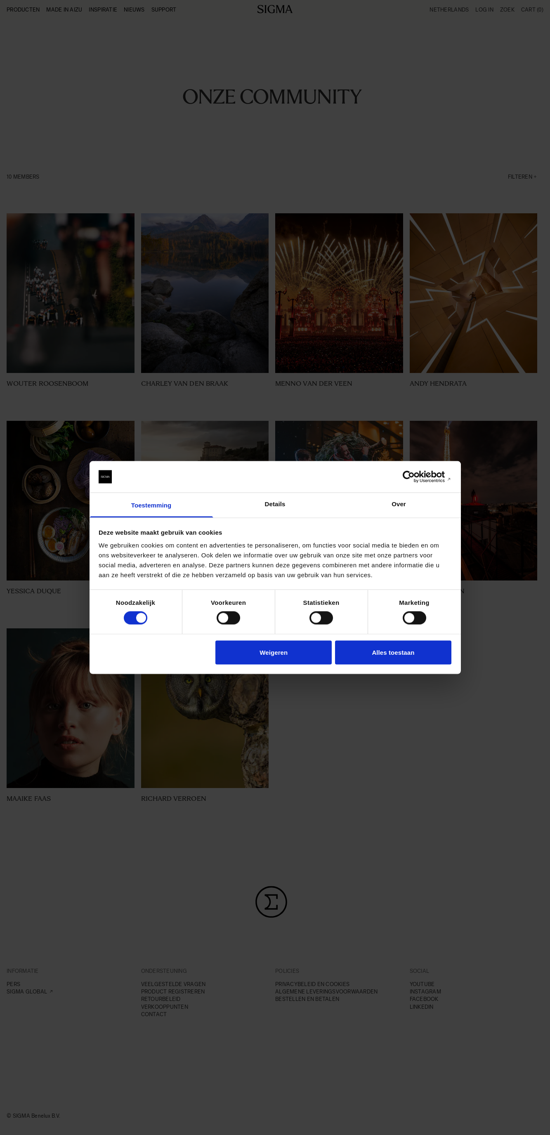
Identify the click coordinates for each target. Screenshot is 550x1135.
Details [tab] (275, 503)
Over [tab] (399, 503)
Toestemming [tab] (151, 505)
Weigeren (274, 652)
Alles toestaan (393, 652)
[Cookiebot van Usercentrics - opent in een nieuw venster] (415, 477)
